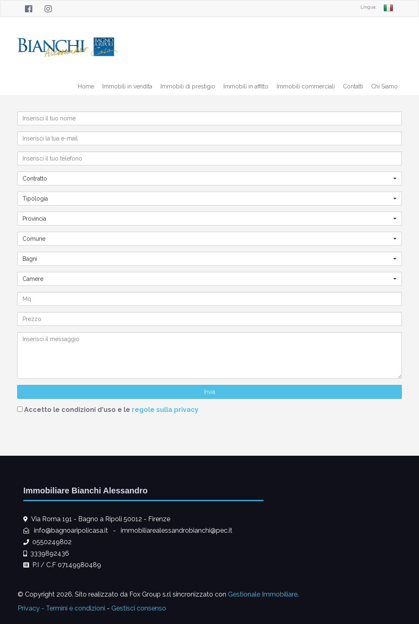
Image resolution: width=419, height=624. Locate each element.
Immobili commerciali (306, 86)
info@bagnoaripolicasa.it (71, 530)
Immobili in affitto (245, 86)
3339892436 (49, 553)
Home (86, 86)
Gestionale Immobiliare (262, 594)
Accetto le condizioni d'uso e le (111, 410)
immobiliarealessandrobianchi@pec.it (176, 530)
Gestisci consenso (138, 608)
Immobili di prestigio (187, 86)
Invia (209, 392)
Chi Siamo (384, 86)
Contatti (353, 86)
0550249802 (52, 542)
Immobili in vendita (127, 86)
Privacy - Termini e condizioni (61, 608)
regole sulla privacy (165, 410)
